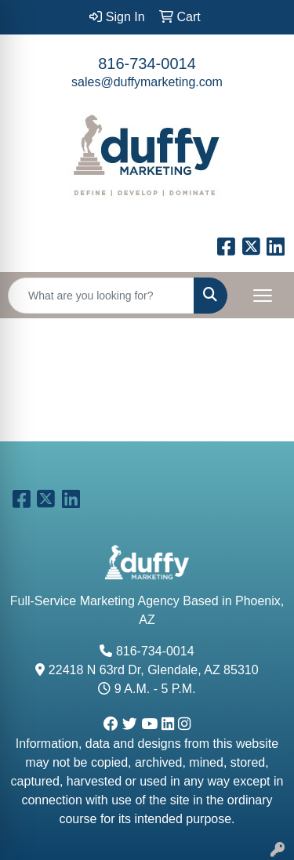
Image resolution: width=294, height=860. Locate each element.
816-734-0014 (147, 63)
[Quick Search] (101, 296)
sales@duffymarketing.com (147, 82)
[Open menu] (262, 295)
